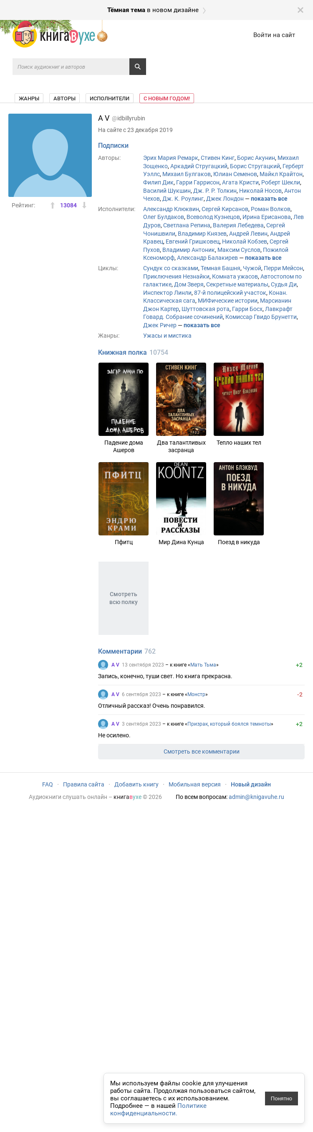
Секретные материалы (237, 284)
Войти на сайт (274, 35)
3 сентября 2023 (141, 724)
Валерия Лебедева (238, 225)
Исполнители (109, 98)
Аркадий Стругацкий (198, 166)
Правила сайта (83, 784)
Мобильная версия (195, 784)
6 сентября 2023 (141, 694)
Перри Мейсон (283, 268)
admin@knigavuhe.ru (256, 797)
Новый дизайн (251, 784)
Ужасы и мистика (167, 335)
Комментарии (120, 651)
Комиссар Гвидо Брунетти (261, 316)
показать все (269, 198)
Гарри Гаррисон (198, 182)
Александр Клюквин (171, 209)
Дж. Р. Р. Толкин (215, 190)
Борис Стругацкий (255, 166)
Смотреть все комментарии (202, 751)
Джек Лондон (225, 198)
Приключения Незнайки (176, 276)
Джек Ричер (160, 325)
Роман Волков (270, 209)
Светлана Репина (186, 225)
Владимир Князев (202, 233)
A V (115, 665)
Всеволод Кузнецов (213, 217)
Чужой (252, 268)
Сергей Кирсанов (225, 209)
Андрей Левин (248, 233)
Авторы (64, 98)
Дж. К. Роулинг (183, 198)
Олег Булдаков (163, 217)
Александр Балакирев (207, 257)
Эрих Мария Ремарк (170, 157)
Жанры (29, 98)
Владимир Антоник (188, 249)
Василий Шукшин (167, 190)
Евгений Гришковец (193, 241)
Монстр (196, 694)
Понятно (281, 1098)
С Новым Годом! (167, 98)
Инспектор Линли (167, 292)
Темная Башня (220, 268)
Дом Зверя (189, 284)
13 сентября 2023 (143, 665)
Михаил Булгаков (186, 174)
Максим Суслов (238, 249)
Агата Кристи (240, 182)
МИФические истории (227, 300)
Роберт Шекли (280, 182)
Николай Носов (260, 190)
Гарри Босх (247, 309)
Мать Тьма (203, 665)
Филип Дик (158, 182)
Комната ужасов (235, 276)
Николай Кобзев (244, 241)
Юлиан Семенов (235, 174)
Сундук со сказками (170, 268)
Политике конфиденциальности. (158, 1109)
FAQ (47, 784)
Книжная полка (122, 352)
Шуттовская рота (206, 309)
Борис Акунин (256, 157)
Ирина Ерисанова (266, 217)
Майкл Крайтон (281, 174)
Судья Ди (284, 284)
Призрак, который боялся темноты (229, 724)
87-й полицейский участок (230, 292)
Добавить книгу (136, 784)
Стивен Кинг (218, 157)
